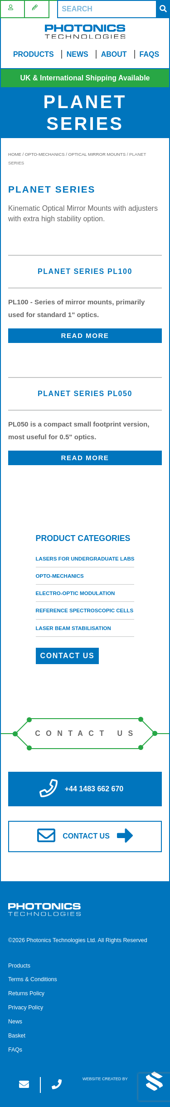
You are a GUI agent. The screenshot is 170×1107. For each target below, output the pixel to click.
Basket (16, 1036)
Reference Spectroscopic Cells (85, 610)
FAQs (150, 54)
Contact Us (67, 656)
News (77, 54)
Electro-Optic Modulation (75, 593)
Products (33, 54)
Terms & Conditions (32, 979)
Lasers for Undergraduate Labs (85, 558)
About (114, 54)
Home (14, 154)
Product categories (83, 538)
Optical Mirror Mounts (97, 154)
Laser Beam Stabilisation (73, 628)
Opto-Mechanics (45, 154)
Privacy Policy (25, 1007)
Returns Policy (26, 993)
